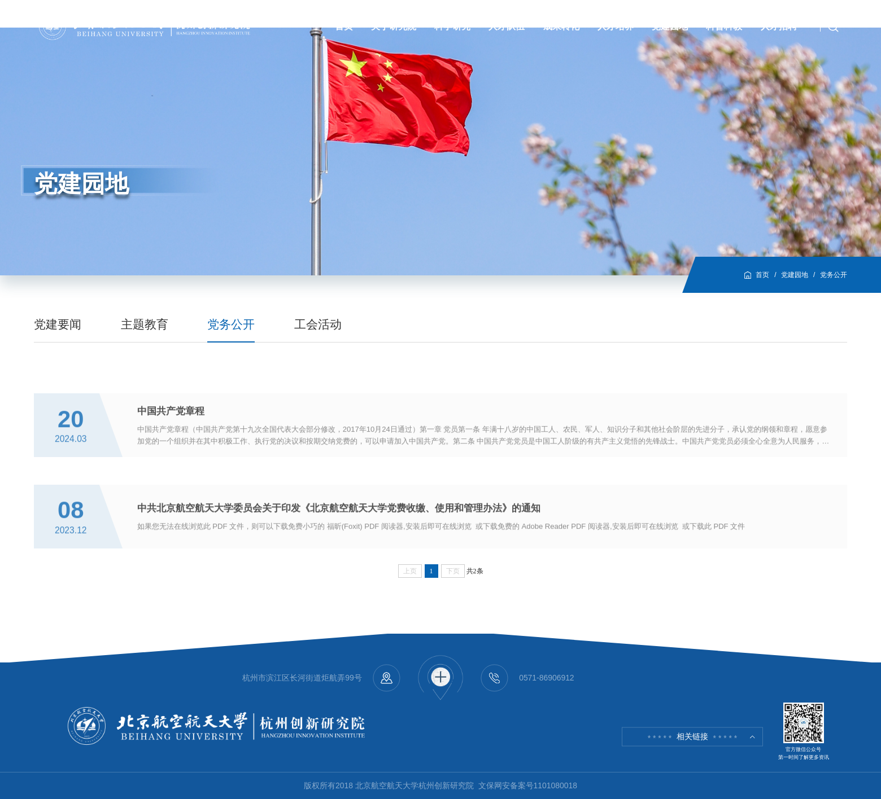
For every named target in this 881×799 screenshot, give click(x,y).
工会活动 (318, 324)
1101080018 (555, 785)
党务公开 (833, 275)
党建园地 (794, 275)
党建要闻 (57, 324)
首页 (762, 275)
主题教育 (144, 324)
